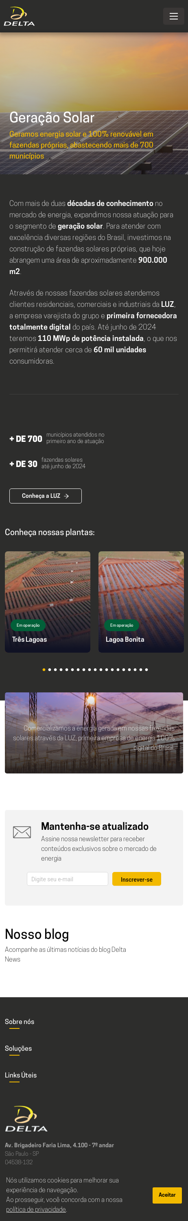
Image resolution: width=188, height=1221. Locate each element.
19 (149, 673)
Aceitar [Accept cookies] (167, 1195)
